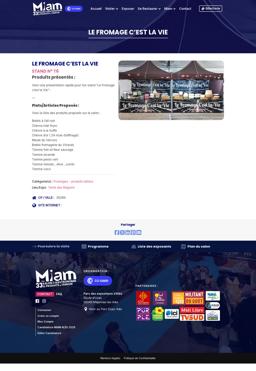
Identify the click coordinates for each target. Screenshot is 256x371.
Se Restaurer (149, 8)
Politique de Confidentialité (140, 358)
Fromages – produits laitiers (73, 181)
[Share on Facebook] (117, 233)
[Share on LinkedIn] (127, 233)
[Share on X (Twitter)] (122, 233)
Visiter (111, 8)
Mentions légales (110, 358)
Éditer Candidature (49, 333)
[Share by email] (139, 233)
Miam (170, 8)
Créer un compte (48, 315)
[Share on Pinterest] (133, 233)
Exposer (128, 8)
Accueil (96, 8)
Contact (185, 8)
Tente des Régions (61, 187)
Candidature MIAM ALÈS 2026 (56, 327)
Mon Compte (46, 321)
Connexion (44, 310)
